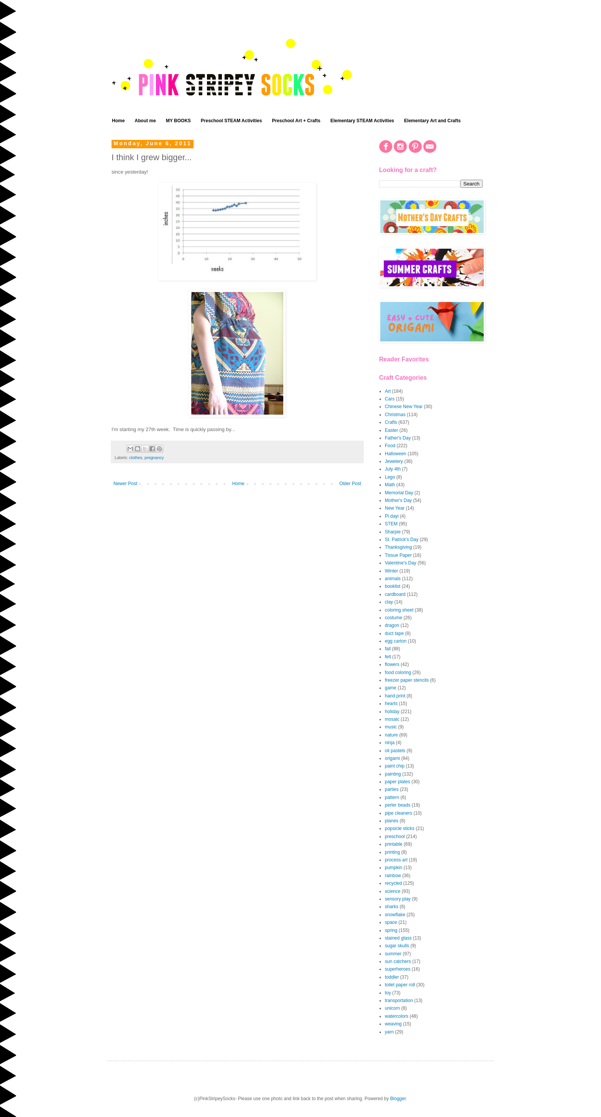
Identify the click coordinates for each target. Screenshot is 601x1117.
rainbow (393, 875)
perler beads (398, 805)
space (391, 922)
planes (391, 820)
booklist (393, 586)
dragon (392, 625)
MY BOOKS (178, 120)
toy (388, 993)
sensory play (398, 899)
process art (396, 860)
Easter (391, 430)
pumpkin (393, 867)
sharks (391, 906)
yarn (389, 1032)
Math (390, 484)
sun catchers (398, 961)
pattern (392, 797)
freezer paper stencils (407, 680)
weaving (393, 1024)
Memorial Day (399, 492)
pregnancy (154, 457)
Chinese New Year (404, 406)
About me (145, 120)
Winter (391, 571)
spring (391, 930)
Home (118, 120)
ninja (389, 742)
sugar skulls (397, 945)
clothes (135, 457)
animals (393, 578)
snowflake (395, 914)
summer (393, 953)
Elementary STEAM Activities (362, 120)
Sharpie (393, 532)
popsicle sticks (399, 828)
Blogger (398, 1098)
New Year (394, 508)
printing (392, 852)
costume (393, 617)
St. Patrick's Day (402, 539)
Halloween (395, 453)
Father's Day (398, 438)
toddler (392, 977)
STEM (391, 524)
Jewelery (394, 461)
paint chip (394, 766)
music (391, 727)
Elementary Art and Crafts (432, 120)
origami (392, 758)
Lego (390, 477)
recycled (393, 883)
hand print (395, 696)
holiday (392, 711)
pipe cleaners (398, 813)
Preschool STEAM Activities (231, 120)
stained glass (398, 938)
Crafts (391, 422)
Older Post (350, 483)
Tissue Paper (398, 555)
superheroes (398, 969)
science (393, 891)
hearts (391, 703)
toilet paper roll (400, 984)
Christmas (395, 414)
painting (393, 774)
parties (392, 789)
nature (391, 735)
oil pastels (395, 750)
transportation (399, 1000)
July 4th (393, 469)
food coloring (398, 672)
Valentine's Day (400, 563)
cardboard (395, 594)
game (390, 688)
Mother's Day (398, 500)
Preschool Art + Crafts (296, 120)
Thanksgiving (398, 547)
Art (388, 391)
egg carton (396, 641)
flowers (392, 664)
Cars (389, 399)
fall (388, 648)
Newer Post (125, 483)
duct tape (394, 633)
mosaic (392, 719)
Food (390, 445)
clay (389, 602)
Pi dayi (392, 516)
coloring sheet (399, 610)
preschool (395, 836)
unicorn (392, 1008)
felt (388, 656)
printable (393, 844)
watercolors (396, 1016)
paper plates (397, 781)
